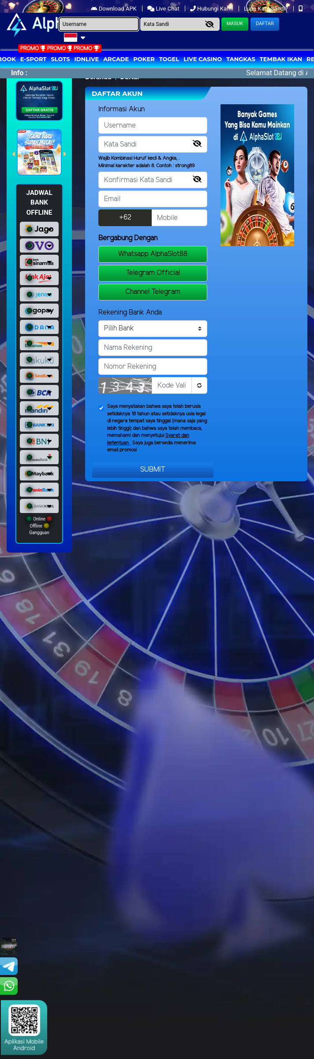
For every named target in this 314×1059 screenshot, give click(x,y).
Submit (152, 469)
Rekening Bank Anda (130, 312)
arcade (116, 58)
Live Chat (164, 8)
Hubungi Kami (212, 8)
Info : (19, 73)
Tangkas (240, 58)
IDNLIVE (87, 58)
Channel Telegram (152, 292)
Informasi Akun (121, 109)
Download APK (114, 8)
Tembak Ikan (281, 58)
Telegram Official (153, 273)
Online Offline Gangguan (39, 525)
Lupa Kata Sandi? (266, 8)
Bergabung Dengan (127, 238)
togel (169, 58)
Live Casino (202, 58)
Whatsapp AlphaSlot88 (152, 254)
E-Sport (33, 58)
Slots (60, 58)
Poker (143, 58)
